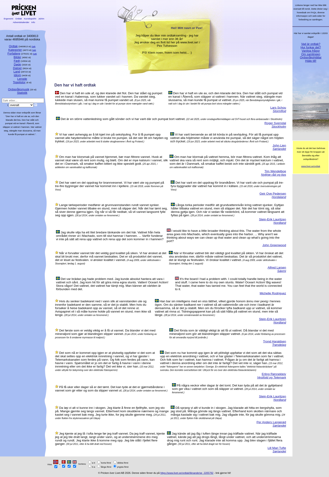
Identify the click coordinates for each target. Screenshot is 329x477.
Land (16, 71)
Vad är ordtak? (310, 44)
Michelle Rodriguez (273, 293)
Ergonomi (8, 18)
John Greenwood (274, 245)
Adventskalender (21, 22)
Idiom (17, 75)
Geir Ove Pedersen (273, 193)
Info (33, 22)
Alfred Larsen (277, 267)
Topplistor (19, 82)
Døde (17, 64)
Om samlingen (310, 54)
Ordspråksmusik (18, 89)
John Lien (279, 145)
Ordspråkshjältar (311, 57)
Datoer (17, 68)
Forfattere (14, 53)
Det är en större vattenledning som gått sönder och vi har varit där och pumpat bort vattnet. (123, 119)
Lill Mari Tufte (277, 448)
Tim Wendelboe (275, 171)
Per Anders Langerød (271, 422)
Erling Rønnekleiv (274, 374)
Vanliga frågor (311, 50)
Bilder (17, 57)
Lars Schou (278, 107)
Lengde (22, 79)
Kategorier (15, 50)
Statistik (22, 92)
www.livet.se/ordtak (310, 166)
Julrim (41, 18)
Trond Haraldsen (274, 341)
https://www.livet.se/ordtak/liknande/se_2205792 (186, 473)
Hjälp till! (310, 61)
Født (17, 61)
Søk (33, 46)
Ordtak (18, 18)
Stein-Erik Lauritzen (272, 219)
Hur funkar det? (311, 47)
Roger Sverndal (275, 123)
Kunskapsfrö (30, 18)
